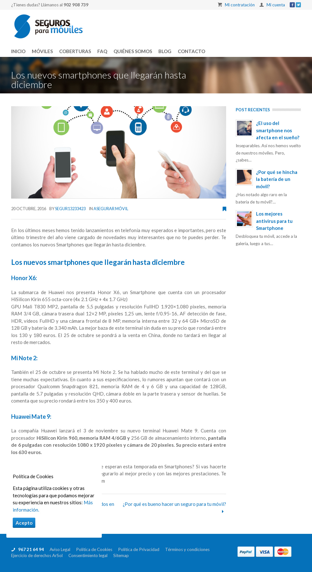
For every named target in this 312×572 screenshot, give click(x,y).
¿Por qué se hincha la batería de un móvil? (276, 179)
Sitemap (121, 555)
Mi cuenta (276, 4)
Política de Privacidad (141, 549)
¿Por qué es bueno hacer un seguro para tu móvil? (174, 504)
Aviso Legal (62, 549)
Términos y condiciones (189, 549)
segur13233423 (70, 208)
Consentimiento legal (90, 555)
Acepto (24, 523)
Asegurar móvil (111, 208)
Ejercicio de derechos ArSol (39, 555)
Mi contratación (240, 4)
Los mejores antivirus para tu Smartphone (274, 221)
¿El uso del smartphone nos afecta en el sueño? (277, 130)
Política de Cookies (97, 549)
